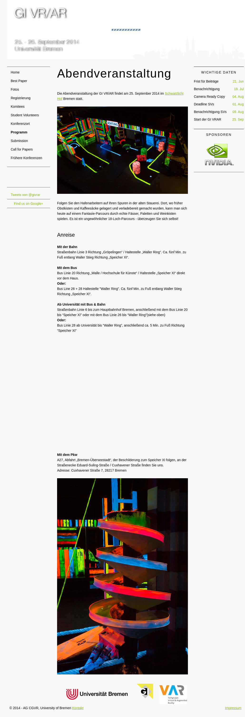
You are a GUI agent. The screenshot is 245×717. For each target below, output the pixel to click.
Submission (19, 141)
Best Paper (19, 81)
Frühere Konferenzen (26, 158)
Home (15, 72)
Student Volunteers (25, 115)
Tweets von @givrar (25, 195)
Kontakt (77, 708)
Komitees (17, 106)
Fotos (15, 89)
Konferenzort (20, 124)
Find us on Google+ (28, 203)
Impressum (233, 708)
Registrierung (20, 98)
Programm (19, 132)
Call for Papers (22, 149)
